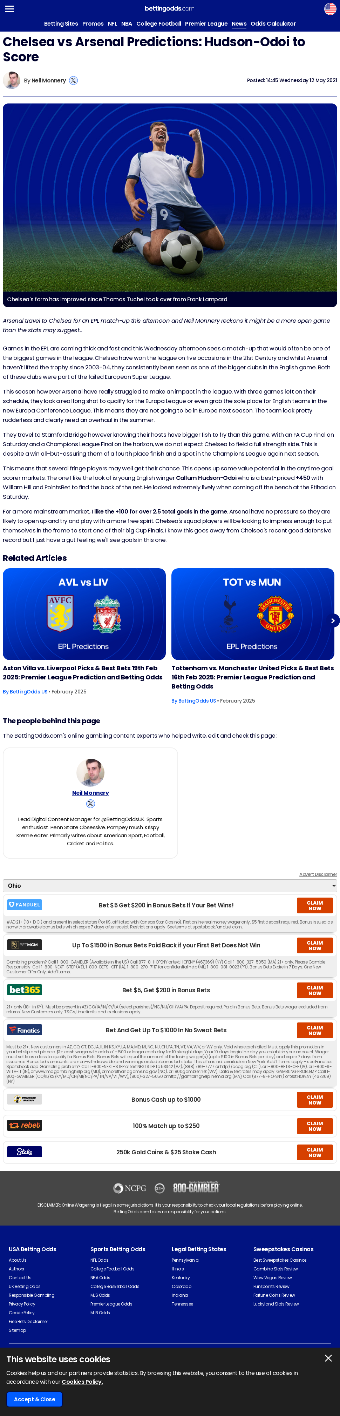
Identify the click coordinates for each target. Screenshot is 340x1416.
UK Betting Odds (25, 1286)
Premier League (206, 24)
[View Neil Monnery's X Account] (73, 80)
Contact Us (20, 1278)
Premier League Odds (111, 1304)
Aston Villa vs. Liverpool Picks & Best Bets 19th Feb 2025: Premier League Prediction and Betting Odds (83, 673)
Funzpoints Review (271, 1286)
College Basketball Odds (115, 1286)
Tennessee (182, 1304)
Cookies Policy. (82, 1382)
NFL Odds (99, 1260)
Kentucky (181, 1278)
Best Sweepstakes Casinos (280, 1260)
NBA (126, 24)
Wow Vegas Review (272, 1278)
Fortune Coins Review (274, 1295)
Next (333, 620)
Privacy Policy (22, 1304)
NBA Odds (100, 1278)
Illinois (178, 1269)
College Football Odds (112, 1269)
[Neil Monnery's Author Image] (90, 773)
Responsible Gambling (31, 1295)
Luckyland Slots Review (276, 1304)
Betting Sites (61, 24)
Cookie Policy (22, 1313)
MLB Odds (100, 1313)
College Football (158, 24)
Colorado (181, 1286)
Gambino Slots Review (275, 1269)
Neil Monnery (49, 80)
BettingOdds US (28, 691)
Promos (93, 24)
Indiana (180, 1295)
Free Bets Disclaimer (28, 1321)
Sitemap (17, 1330)
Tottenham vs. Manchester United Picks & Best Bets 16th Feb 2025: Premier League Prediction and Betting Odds (252, 677)
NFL (112, 24)
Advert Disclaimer (318, 874)
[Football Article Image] (84, 614)
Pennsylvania (185, 1260)
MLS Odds (100, 1295)
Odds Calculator (273, 24)
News (239, 24)
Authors (16, 1269)
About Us (17, 1260)
